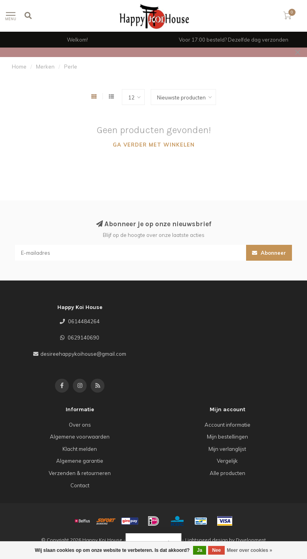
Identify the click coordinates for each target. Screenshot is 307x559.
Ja (199, 550)
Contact (79, 485)
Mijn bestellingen (227, 436)
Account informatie (227, 425)
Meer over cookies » (249, 550)
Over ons (80, 425)
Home (19, 66)
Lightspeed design (206, 540)
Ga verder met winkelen (154, 144)
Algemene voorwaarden (80, 436)
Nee (216, 550)
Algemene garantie (79, 461)
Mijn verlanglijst (227, 449)
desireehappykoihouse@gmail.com (83, 354)
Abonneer (269, 253)
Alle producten (227, 473)
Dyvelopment (251, 540)
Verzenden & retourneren (80, 473)
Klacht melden (80, 449)
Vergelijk (227, 461)
